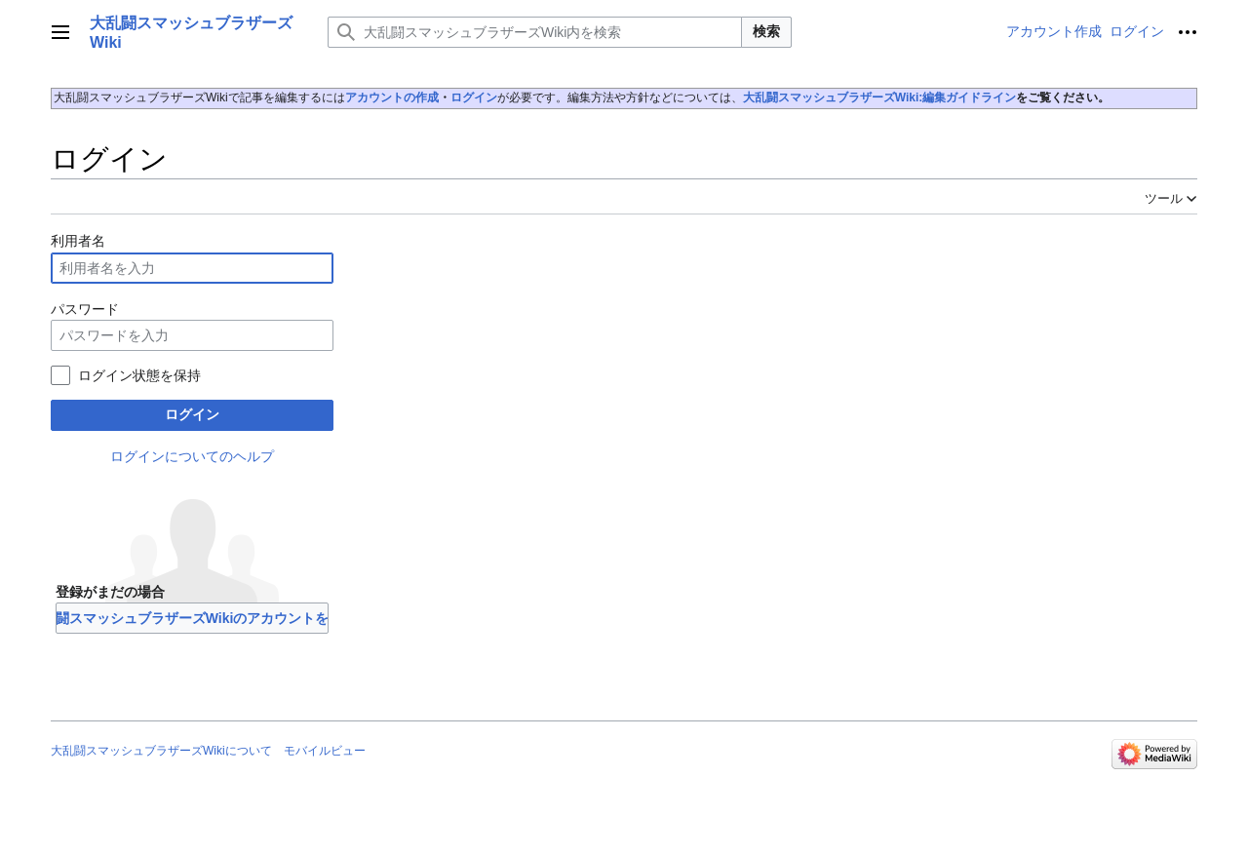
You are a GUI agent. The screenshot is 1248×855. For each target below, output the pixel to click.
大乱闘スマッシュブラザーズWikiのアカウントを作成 (192, 618)
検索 (766, 31)
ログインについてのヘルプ (192, 456)
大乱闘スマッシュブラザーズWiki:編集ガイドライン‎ (880, 97)
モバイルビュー (325, 751)
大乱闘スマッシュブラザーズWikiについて (161, 751)
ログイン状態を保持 (139, 375)
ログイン (473, 97)
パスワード (85, 309)
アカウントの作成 (392, 97)
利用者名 (78, 241)
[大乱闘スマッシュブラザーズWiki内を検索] (535, 32)
